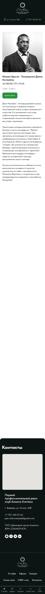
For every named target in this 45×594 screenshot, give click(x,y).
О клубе (12, 573)
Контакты (37, 580)
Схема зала (9, 580)
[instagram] (7, 536)
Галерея (33, 573)
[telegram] (15, 536)
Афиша (22, 573)
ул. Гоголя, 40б (13, 19)
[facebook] (11, 536)
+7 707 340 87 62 (33, 19)
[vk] (19, 536)
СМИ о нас (23, 580)
